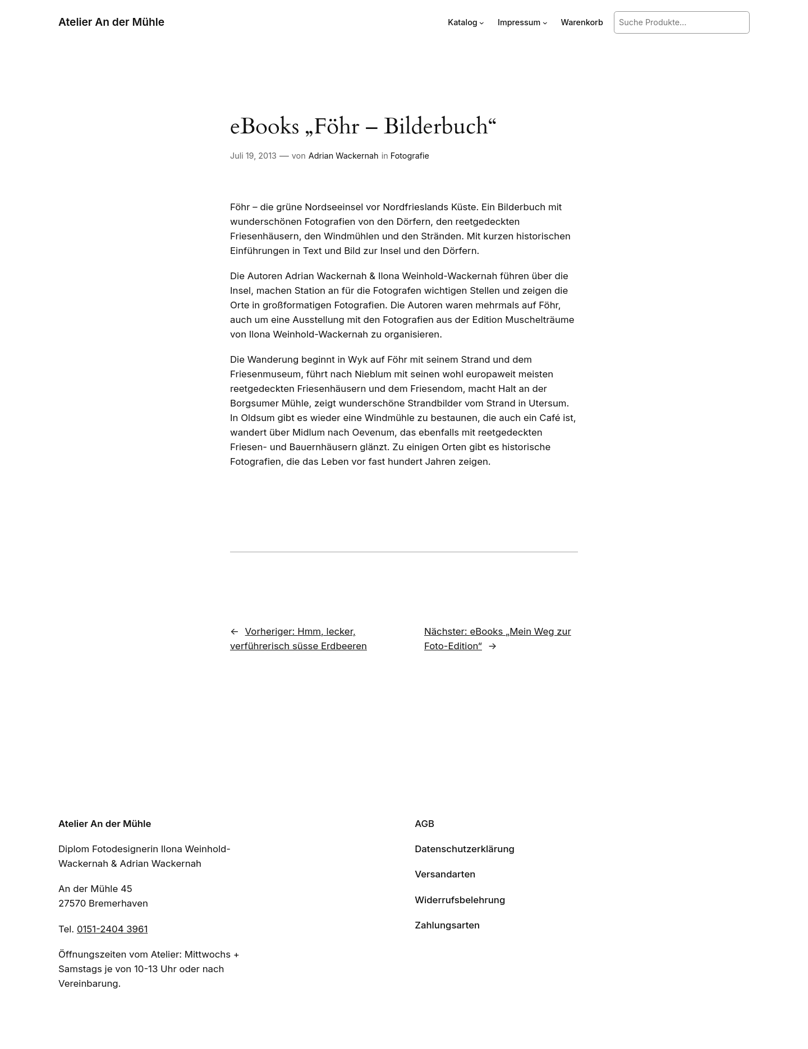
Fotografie (410, 155)
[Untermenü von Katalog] (481, 22)
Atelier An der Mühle (111, 22)
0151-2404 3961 (112, 929)
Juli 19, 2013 (253, 155)
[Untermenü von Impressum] (545, 22)
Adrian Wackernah (344, 155)
